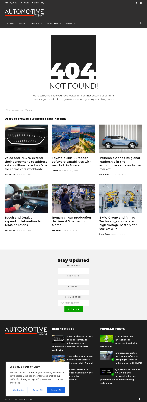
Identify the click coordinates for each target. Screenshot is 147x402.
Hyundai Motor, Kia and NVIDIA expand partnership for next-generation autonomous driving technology (120, 375)
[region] (37, 379)
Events (70, 22)
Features (53, 22)
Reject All (37, 390)
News (22, 22)
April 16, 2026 (24, 173)
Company (73, 285)
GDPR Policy (38, 3)
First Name (73, 264)
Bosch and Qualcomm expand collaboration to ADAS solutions (23, 219)
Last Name (73, 274)
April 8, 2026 (118, 233)
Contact (25, 3)
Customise (18, 390)
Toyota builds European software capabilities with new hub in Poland (71, 160)
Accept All (56, 390)
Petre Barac (10, 173)
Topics (35, 22)
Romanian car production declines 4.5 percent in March (71, 219)
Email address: (74, 296)
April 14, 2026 (71, 169)
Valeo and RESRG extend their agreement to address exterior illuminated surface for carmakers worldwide (72, 342)
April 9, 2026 (71, 229)
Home (10, 22)
